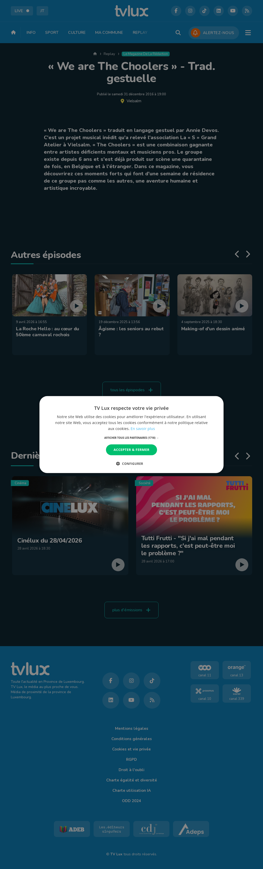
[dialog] (131, 434)
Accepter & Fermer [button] (132, 449)
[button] (131, 437)
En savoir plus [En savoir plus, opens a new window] (143, 428)
